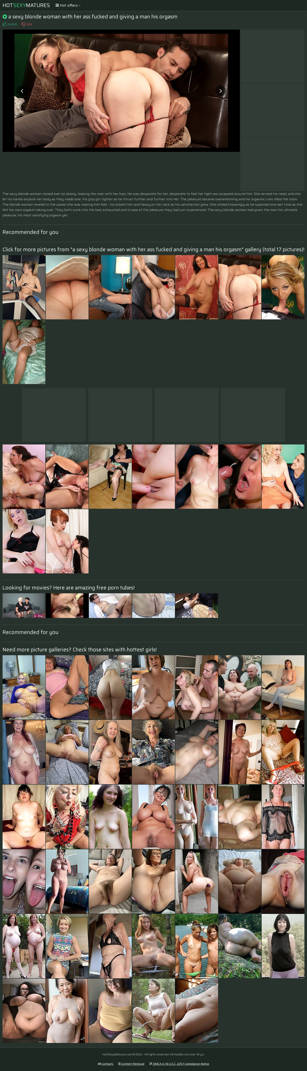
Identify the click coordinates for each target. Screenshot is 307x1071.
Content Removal (131, 1063)
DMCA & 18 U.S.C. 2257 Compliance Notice (179, 1063)
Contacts (105, 1063)
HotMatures (26, 5)
